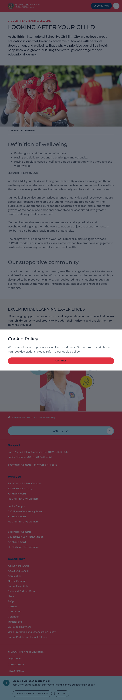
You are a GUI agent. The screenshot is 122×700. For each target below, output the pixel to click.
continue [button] (61, 361)
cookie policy (71, 351)
